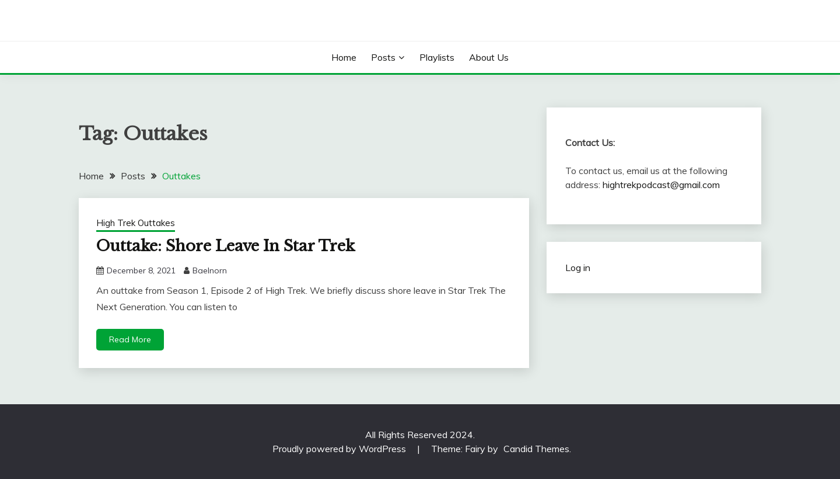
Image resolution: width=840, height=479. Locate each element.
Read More (130, 339)
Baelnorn (209, 270)
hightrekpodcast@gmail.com (661, 184)
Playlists (436, 57)
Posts (383, 57)
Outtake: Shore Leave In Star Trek (225, 246)
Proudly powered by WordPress (340, 448)
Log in (577, 267)
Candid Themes (536, 448)
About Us (489, 57)
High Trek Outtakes (135, 222)
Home (343, 57)
